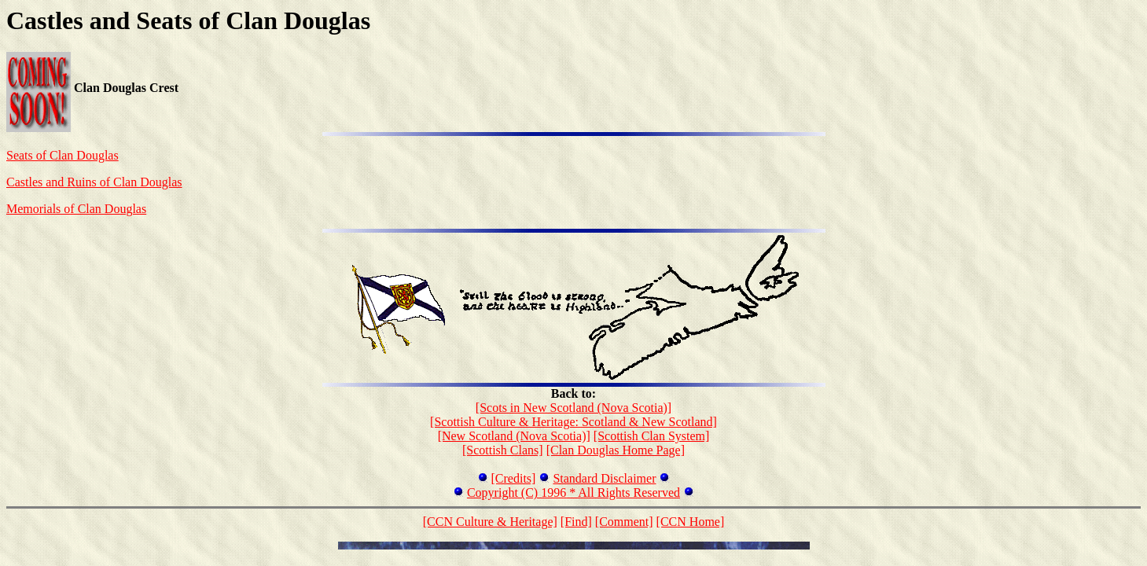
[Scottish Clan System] (652, 436)
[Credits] (513, 478)
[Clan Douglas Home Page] (615, 450)
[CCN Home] (690, 521)
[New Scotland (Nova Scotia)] (514, 436)
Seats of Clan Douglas (62, 155)
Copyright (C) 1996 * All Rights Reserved (573, 492)
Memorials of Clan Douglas (76, 208)
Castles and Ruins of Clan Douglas (94, 182)
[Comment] (624, 521)
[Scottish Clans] (502, 450)
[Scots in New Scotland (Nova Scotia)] (573, 407)
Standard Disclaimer (604, 478)
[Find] (576, 521)
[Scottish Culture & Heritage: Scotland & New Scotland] (573, 421)
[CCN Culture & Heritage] (490, 521)
